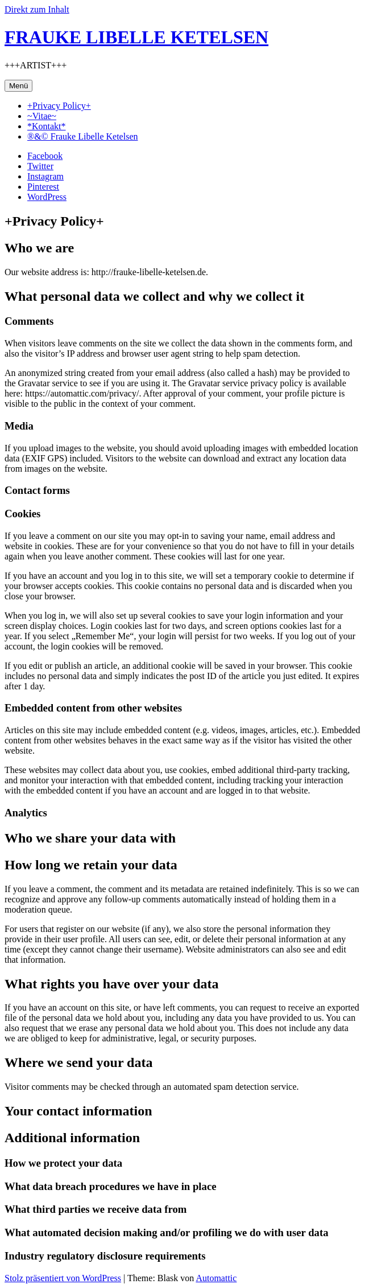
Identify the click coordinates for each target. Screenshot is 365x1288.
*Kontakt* (46, 126)
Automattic (216, 1278)
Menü (18, 85)
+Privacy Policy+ (59, 106)
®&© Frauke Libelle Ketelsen (82, 136)
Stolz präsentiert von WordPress (63, 1278)
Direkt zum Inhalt (37, 9)
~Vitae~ (41, 116)
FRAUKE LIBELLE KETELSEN (136, 37)
